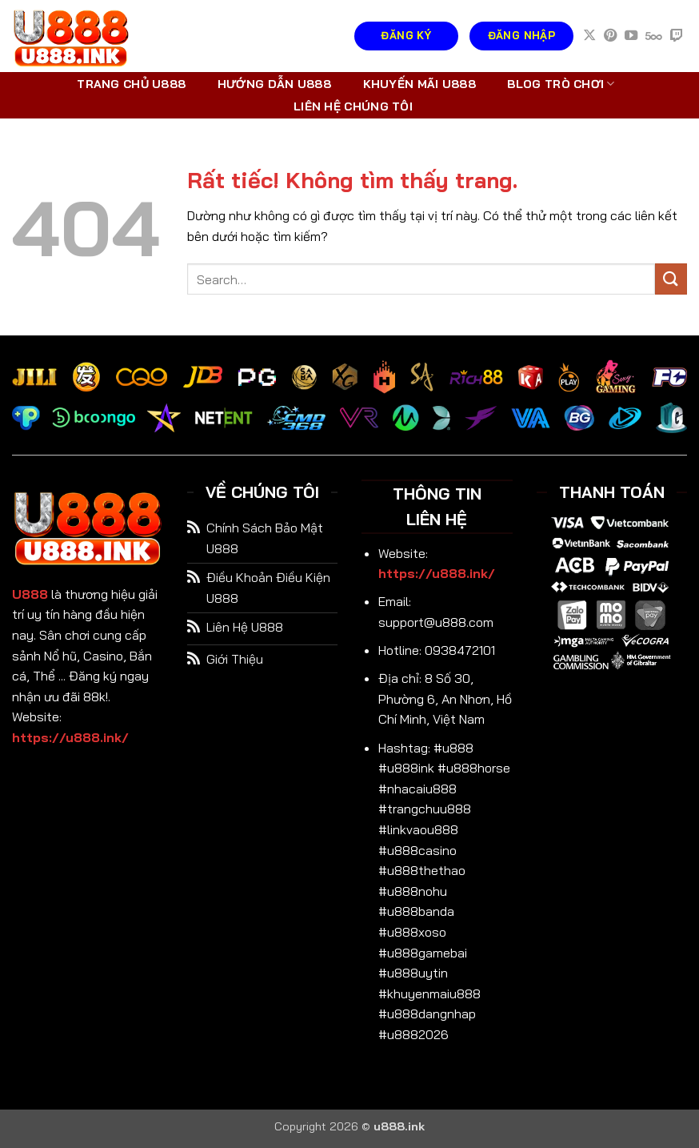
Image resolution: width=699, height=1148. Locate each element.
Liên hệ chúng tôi (353, 106)
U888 (30, 594)
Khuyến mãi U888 (419, 84)
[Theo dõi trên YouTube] (631, 36)
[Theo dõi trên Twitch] (676, 36)
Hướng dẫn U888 (274, 84)
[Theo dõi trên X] (589, 36)
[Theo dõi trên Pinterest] (610, 36)
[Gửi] (671, 279)
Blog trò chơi (560, 83)
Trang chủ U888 (131, 84)
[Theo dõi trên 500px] (653, 36)
